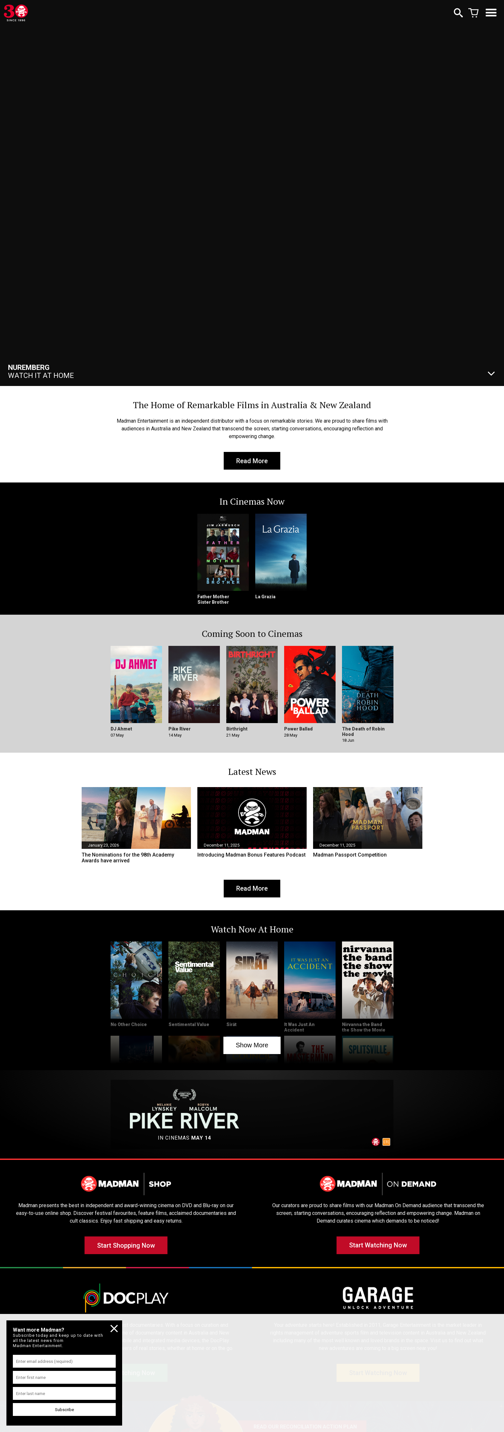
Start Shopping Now (126, 1246)
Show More (252, 1045)
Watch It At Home (41, 371)
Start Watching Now (378, 1246)
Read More (252, 461)
